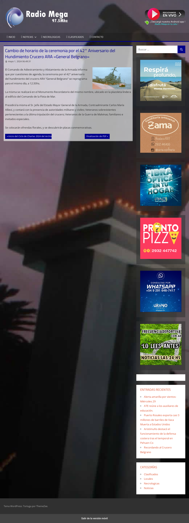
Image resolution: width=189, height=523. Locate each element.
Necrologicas (151, 483)
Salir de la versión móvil (94, 518)
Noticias (149, 488)
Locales (148, 479)
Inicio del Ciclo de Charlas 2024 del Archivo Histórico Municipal (41, 136)
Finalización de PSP (96, 136)
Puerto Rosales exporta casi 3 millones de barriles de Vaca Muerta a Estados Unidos (159, 419)
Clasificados (151, 474)
